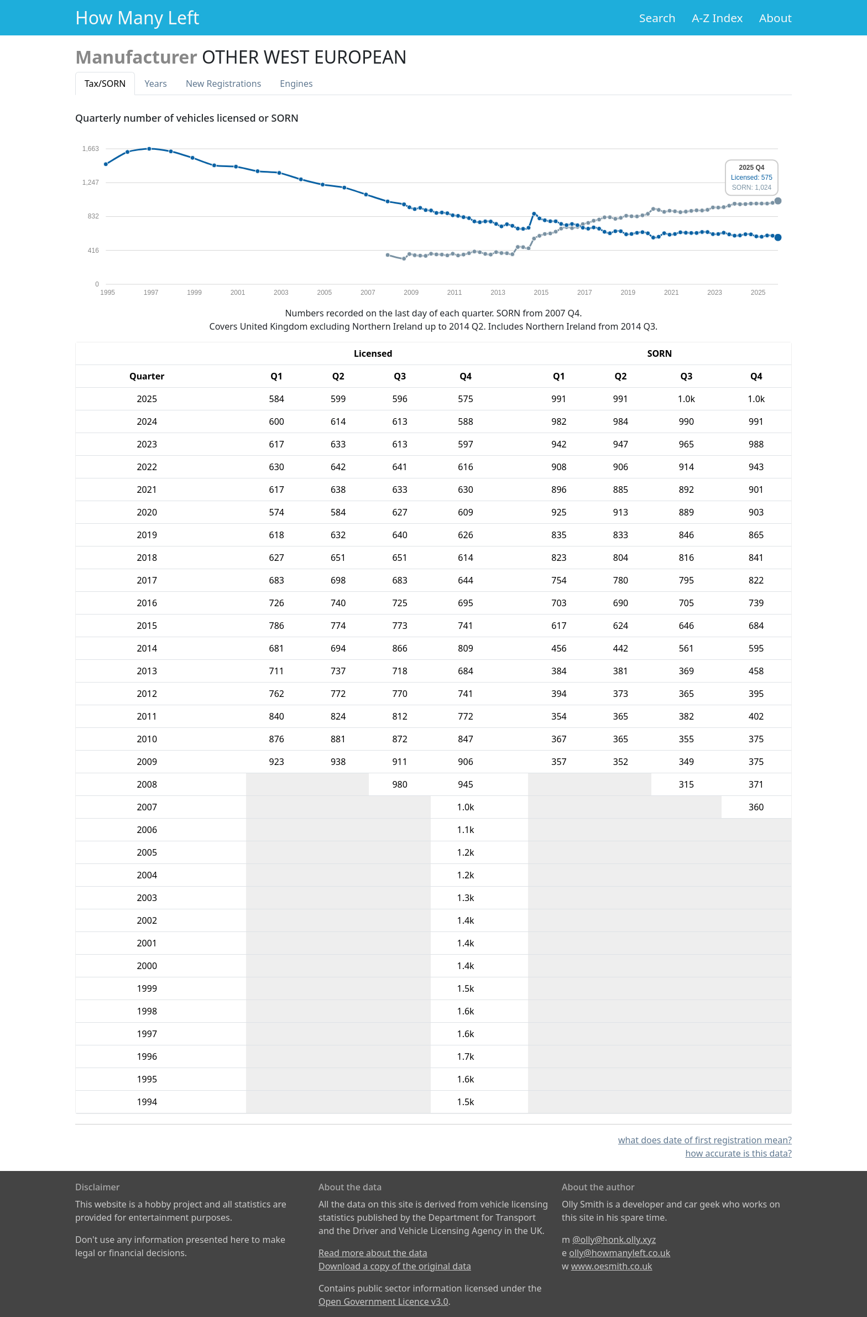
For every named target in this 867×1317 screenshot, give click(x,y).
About (775, 17)
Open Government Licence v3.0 (383, 1301)
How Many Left (137, 17)
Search (657, 17)
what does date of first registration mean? (705, 1140)
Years (155, 83)
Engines (296, 83)
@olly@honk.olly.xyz (614, 1239)
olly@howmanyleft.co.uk (619, 1253)
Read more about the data (372, 1253)
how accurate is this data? (738, 1153)
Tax (105, 83)
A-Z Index (717, 17)
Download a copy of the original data (394, 1266)
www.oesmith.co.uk (611, 1266)
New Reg (223, 83)
